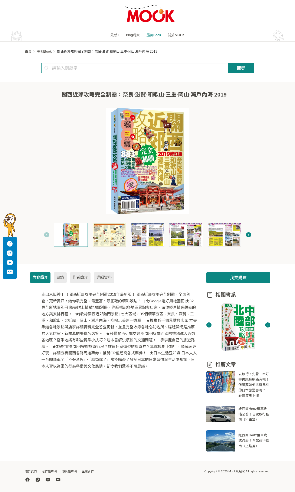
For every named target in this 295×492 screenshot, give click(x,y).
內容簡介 (40, 278)
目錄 (60, 278)
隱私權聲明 (69, 471)
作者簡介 (80, 278)
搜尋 (241, 68)
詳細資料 (104, 278)
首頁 (28, 52)
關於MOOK (185, 35)
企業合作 (88, 471)
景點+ (105, 35)
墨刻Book (156, 35)
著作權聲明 (49, 471)
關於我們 (31, 471)
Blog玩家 (129, 35)
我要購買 (238, 278)
